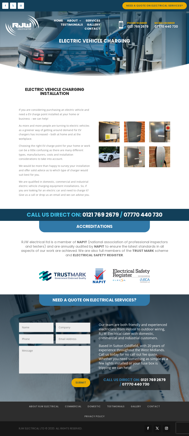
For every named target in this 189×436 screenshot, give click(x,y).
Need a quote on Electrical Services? (154, 5)
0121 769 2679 (137, 26)
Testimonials (116, 406)
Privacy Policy (95, 416)
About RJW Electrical (44, 406)
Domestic (94, 406)
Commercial (73, 406)
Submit (80, 382)
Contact (153, 406)
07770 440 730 (166, 26)
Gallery (136, 406)
